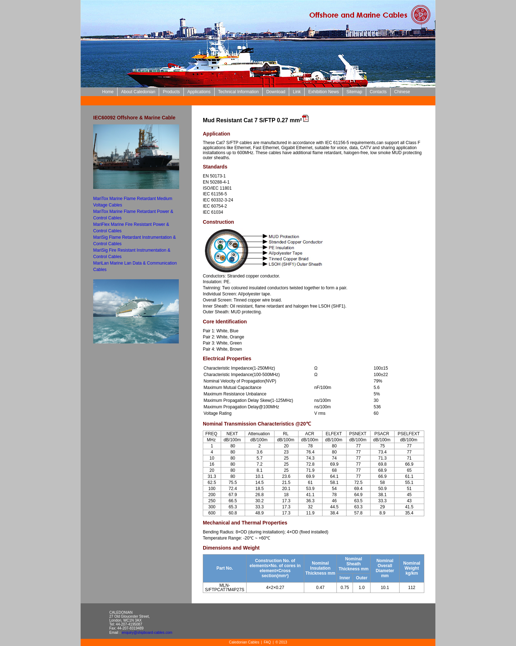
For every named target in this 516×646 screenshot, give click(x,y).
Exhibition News (323, 91)
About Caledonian (138, 91)
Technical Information (238, 91)
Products (171, 91)
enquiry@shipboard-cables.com (147, 633)
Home (108, 91)
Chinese (402, 91)
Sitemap (354, 91)
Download (275, 91)
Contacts (378, 91)
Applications (199, 91)
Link (297, 91)
